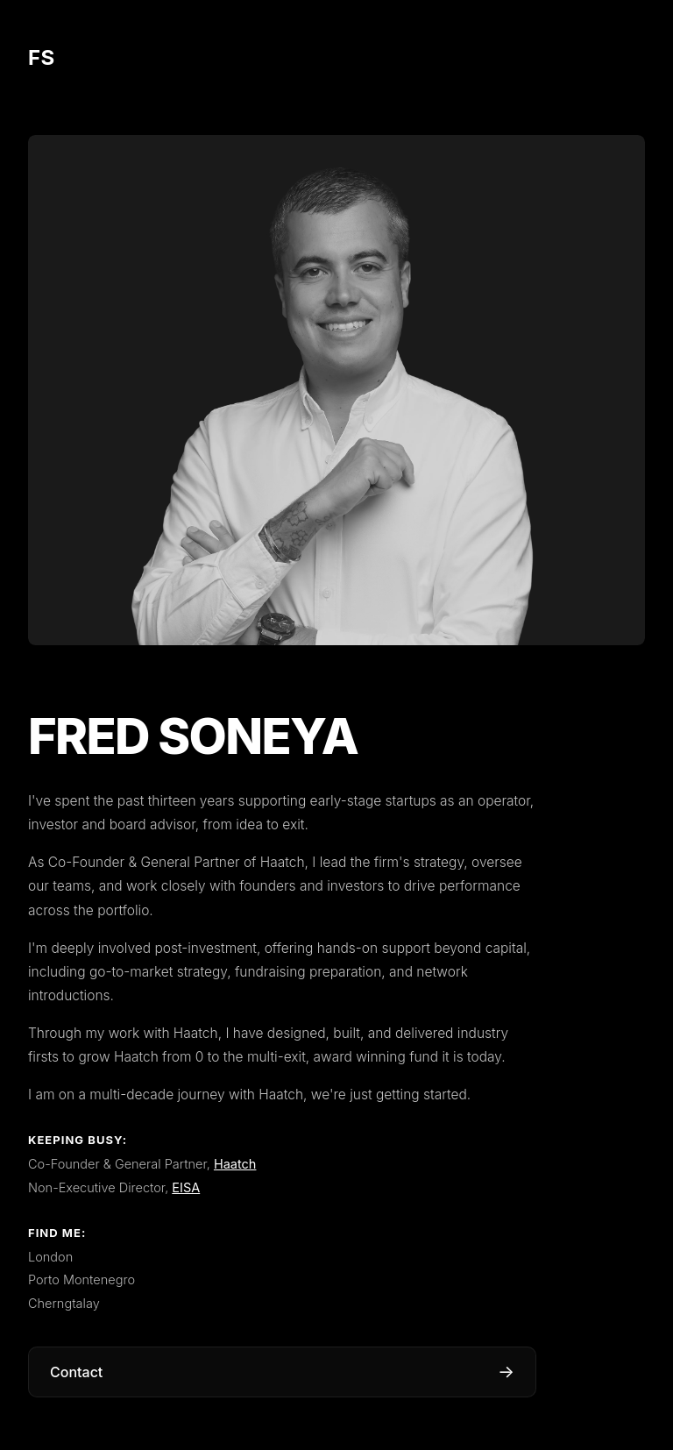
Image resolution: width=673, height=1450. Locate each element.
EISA (186, 1187)
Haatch (235, 1163)
